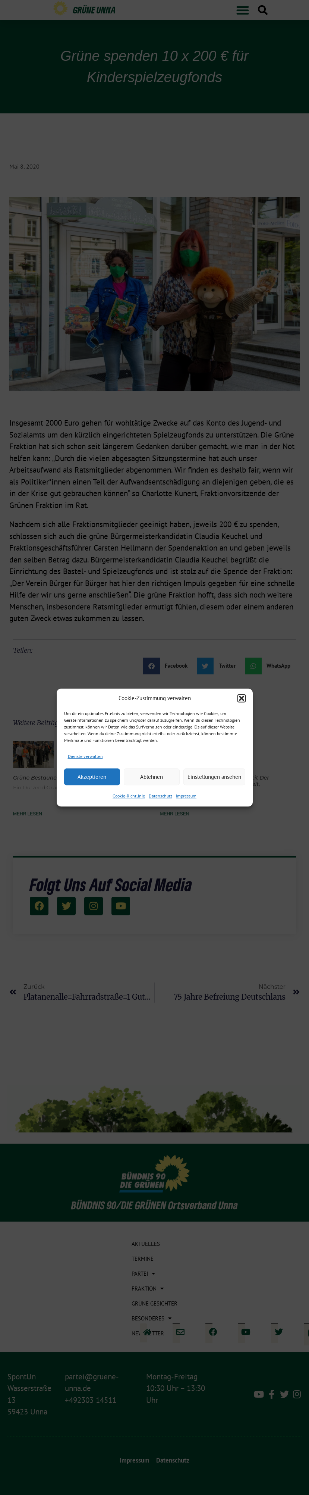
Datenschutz (160, 796)
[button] (241, 698)
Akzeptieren (92, 776)
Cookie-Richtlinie (129, 796)
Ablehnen (151, 776)
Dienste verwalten (85, 756)
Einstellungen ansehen (214, 776)
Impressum (186, 796)
